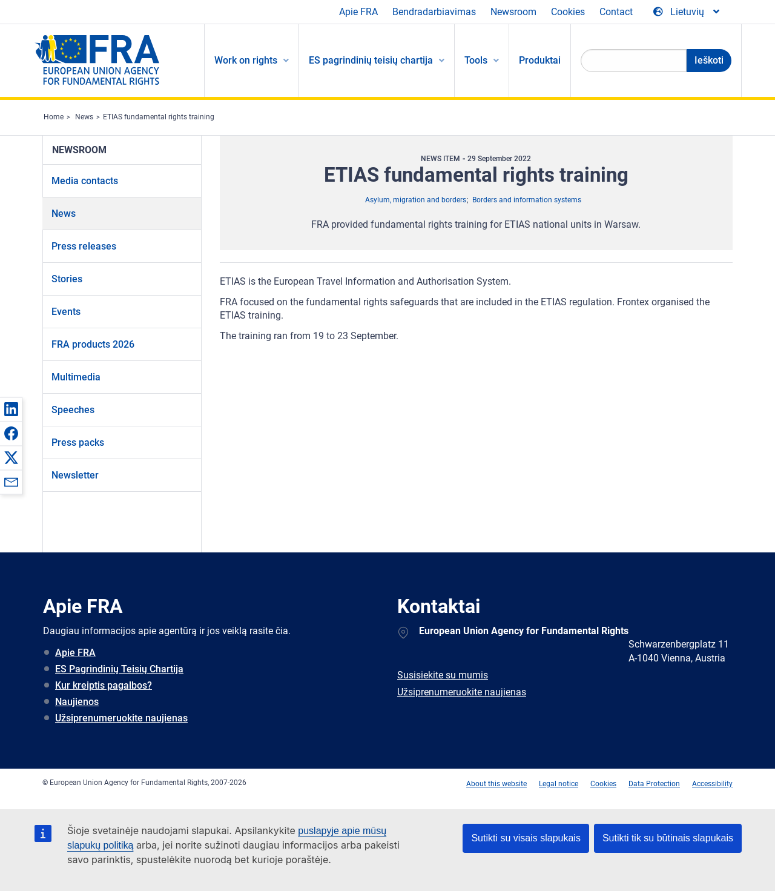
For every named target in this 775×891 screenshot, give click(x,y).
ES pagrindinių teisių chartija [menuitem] (371, 60)
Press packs (77, 442)
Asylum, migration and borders (415, 200)
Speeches (72, 410)
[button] (11, 409)
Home (54, 117)
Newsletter (75, 475)
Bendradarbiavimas (434, 12)
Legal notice (558, 784)
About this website (496, 784)
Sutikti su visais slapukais (526, 838)
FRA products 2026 (92, 344)
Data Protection (654, 784)
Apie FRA (358, 12)
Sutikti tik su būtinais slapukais (667, 838)
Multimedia (76, 377)
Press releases (83, 246)
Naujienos (77, 701)
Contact (616, 12)
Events (66, 311)
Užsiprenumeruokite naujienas (121, 718)
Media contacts (84, 181)
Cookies (568, 12)
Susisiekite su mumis (442, 675)
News (84, 117)
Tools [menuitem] (475, 60)
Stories (66, 279)
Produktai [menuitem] (540, 60)
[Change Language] (687, 12)
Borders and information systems (526, 200)
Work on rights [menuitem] (245, 60)
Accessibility (712, 784)
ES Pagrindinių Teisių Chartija (119, 669)
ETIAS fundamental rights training (158, 117)
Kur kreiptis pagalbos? (103, 685)
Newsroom (513, 12)
